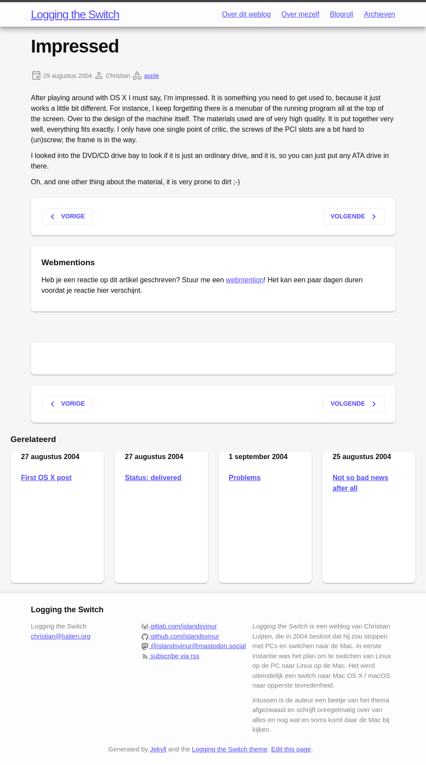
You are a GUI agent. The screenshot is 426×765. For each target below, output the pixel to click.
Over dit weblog (246, 14)
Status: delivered (153, 477)
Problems (245, 477)
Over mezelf (300, 14)
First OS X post (46, 477)
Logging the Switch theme (230, 749)
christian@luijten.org (61, 636)
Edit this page (291, 749)
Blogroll (341, 14)
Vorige (66, 216)
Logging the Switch (75, 14)
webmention (245, 280)
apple (151, 75)
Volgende (355, 216)
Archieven (379, 14)
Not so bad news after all (360, 483)
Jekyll (158, 749)
